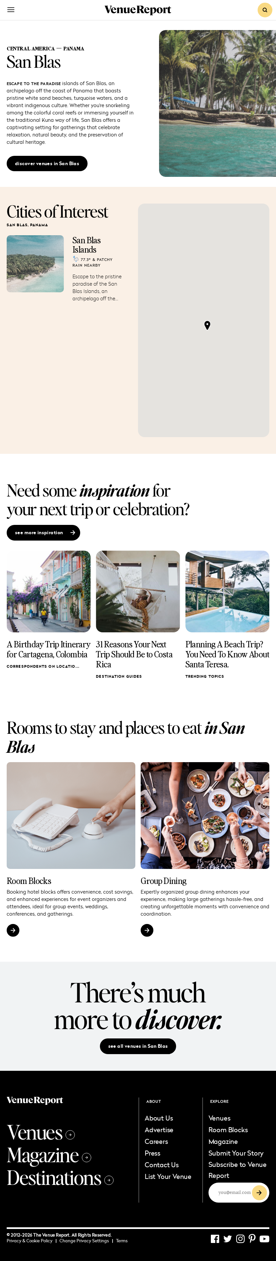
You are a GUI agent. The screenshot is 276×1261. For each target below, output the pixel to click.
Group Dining (163, 881)
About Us (159, 1118)
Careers (156, 1141)
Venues (41, 1131)
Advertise (159, 1129)
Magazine (49, 1154)
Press (152, 1153)
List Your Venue (168, 1176)
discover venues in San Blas (47, 163)
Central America (31, 48)
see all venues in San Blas (138, 1046)
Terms (122, 1241)
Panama (73, 48)
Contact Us (162, 1164)
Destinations (60, 1177)
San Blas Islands (87, 244)
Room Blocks (29, 881)
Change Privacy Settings (86, 1241)
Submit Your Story (236, 1153)
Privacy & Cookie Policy (31, 1241)
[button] (207, 325)
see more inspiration (45, 532)
